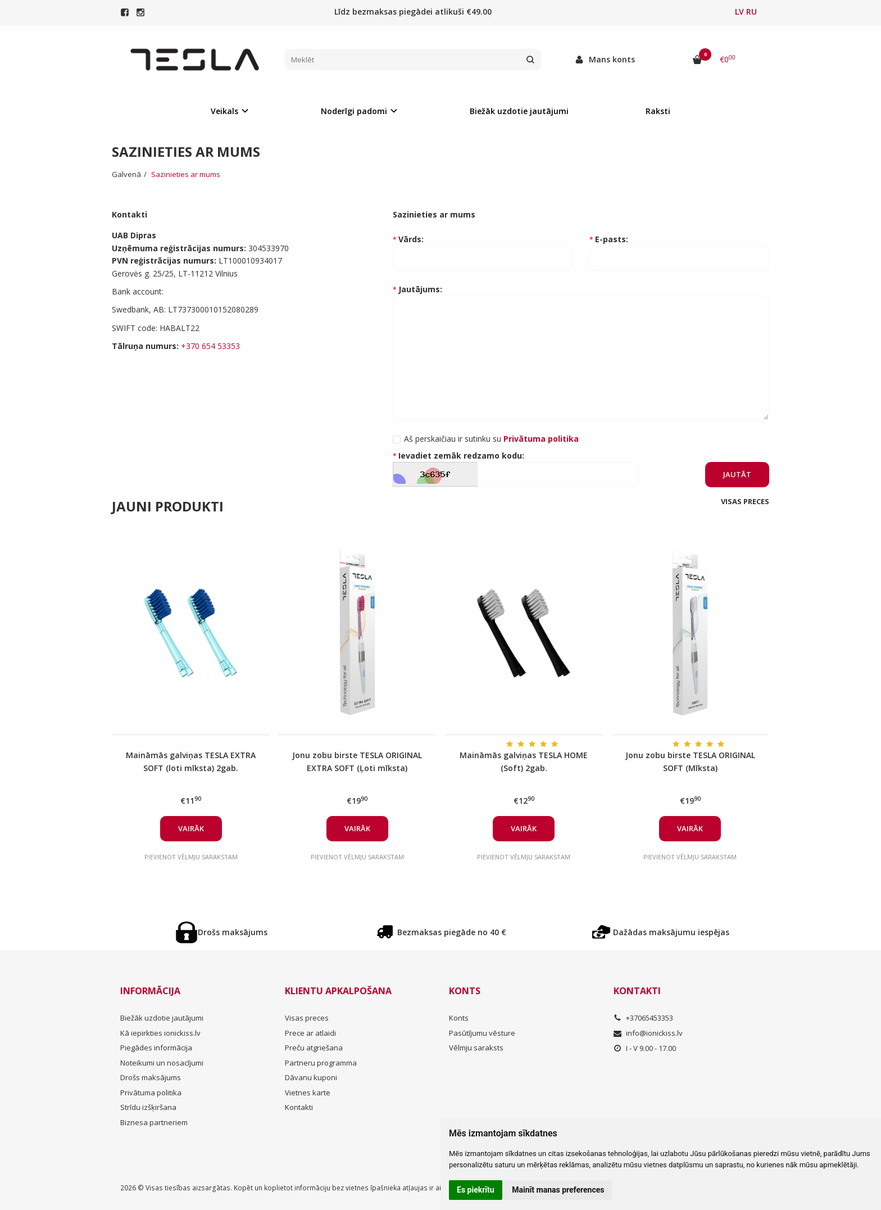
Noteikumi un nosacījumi (161, 1063)
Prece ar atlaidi (310, 1033)
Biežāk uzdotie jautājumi (519, 111)
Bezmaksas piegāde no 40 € (440, 932)
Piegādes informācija (156, 1048)
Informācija (150, 991)
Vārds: (411, 239)
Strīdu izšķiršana (148, 1107)
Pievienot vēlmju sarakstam (191, 857)
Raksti (658, 111)
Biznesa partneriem (154, 1122)
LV (739, 11)
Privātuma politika (150, 1092)
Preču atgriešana (314, 1048)
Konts (464, 991)
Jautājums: (420, 289)
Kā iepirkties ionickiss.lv (160, 1033)
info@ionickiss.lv (648, 1033)
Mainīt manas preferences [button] (558, 1189)
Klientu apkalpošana (338, 991)
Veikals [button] (224, 111)
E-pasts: (611, 239)
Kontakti (299, 1107)
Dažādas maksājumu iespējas (660, 932)
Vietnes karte (307, 1092)
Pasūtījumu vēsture (482, 1033)
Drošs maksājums (221, 932)
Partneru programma (321, 1063)
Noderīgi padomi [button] (354, 111)
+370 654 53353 (210, 346)
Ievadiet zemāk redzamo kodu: (461, 455)
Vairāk (191, 828)
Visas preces (745, 501)
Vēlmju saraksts (476, 1048)
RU (751, 11)
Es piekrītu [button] (475, 1189)
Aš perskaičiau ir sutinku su (491, 438)
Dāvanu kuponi (311, 1077)
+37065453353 (643, 1018)
